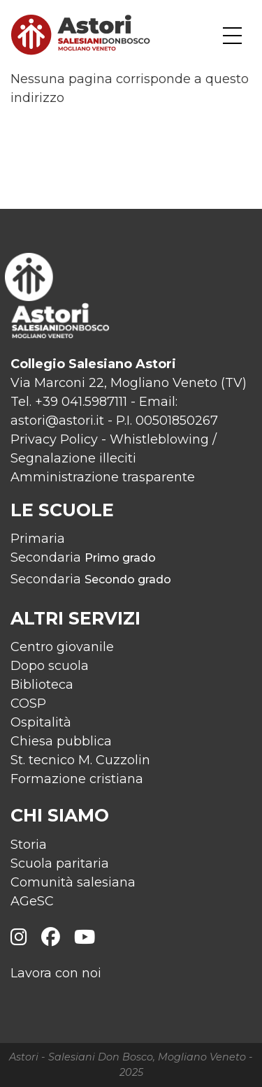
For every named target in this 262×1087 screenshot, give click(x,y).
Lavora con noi (55, 973)
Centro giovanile (62, 647)
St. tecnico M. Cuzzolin (80, 760)
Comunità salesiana (73, 882)
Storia (28, 844)
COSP (28, 703)
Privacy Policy (54, 439)
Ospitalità (40, 722)
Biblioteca (41, 684)
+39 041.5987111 (81, 401)
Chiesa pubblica (61, 741)
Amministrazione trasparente (102, 477)
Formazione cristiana (76, 779)
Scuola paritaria (59, 863)
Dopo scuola (49, 665)
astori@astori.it (57, 420)
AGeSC (32, 901)
